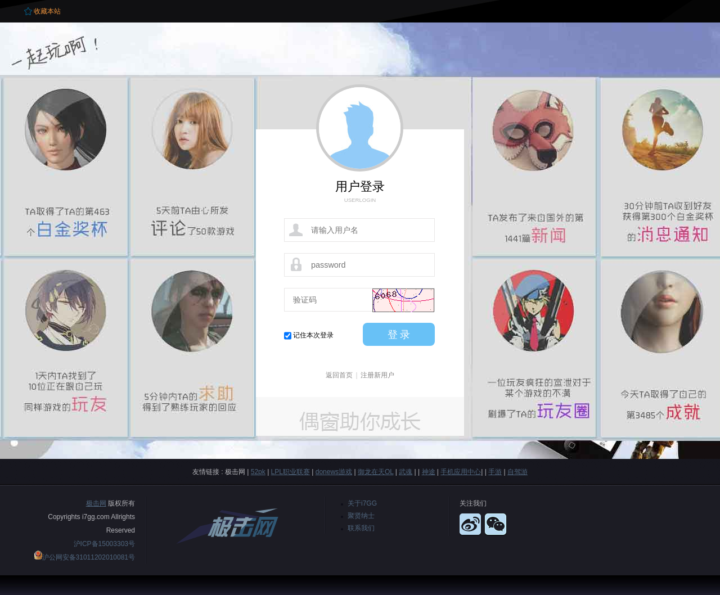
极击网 (96, 503)
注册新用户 (377, 375)
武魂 (405, 472)
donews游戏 (334, 472)
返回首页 (339, 375)
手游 (495, 472)
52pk (258, 472)
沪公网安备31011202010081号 (88, 557)
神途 (428, 472)
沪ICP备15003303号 (104, 544)
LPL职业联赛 (290, 472)
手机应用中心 (460, 472)
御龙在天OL (376, 472)
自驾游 (517, 472)
